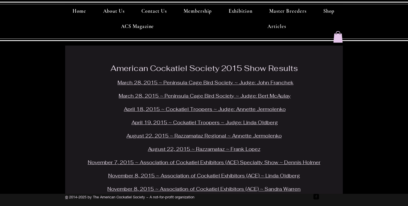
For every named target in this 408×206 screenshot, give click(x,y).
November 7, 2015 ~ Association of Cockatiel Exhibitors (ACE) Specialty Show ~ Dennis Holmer (204, 162)
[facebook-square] (316, 196)
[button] (338, 37)
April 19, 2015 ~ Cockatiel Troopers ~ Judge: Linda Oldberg (204, 122)
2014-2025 (77, 197)
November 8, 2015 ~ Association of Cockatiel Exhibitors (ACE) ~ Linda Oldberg (204, 176)
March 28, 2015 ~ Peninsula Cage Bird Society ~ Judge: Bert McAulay (205, 96)
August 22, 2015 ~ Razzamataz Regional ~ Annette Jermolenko (204, 136)
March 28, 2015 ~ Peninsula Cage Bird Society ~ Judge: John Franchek (206, 83)
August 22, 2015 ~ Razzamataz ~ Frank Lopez (204, 149)
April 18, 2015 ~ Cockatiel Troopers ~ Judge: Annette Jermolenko (205, 109)
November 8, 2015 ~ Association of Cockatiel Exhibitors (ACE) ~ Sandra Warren (204, 189)
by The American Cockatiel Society (115, 197)
